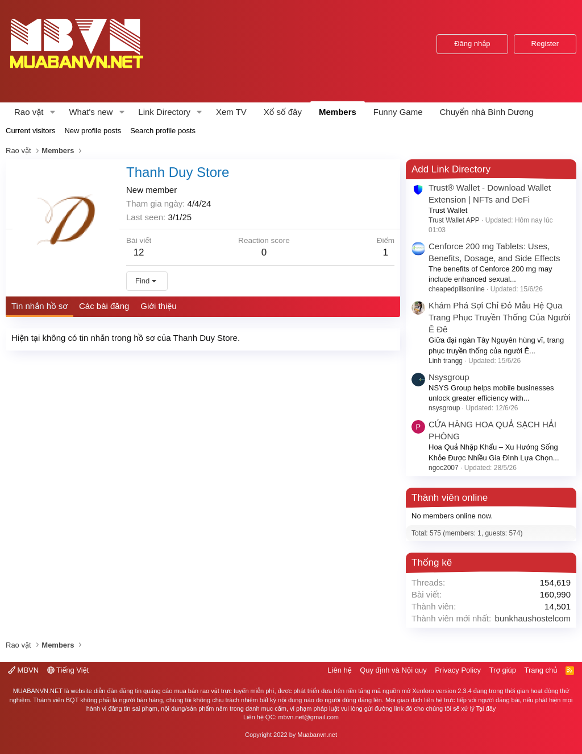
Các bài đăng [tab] (104, 306)
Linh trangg (446, 361)
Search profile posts (163, 130)
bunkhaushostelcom (533, 618)
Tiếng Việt (68, 670)
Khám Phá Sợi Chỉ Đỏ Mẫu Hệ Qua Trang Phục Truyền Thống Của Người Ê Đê (499, 317)
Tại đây (486, 708)
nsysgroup (444, 408)
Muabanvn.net (317, 734)
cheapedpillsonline (457, 289)
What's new (91, 112)
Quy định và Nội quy (393, 670)
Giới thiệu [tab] (158, 306)
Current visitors (30, 130)
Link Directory (164, 112)
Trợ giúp (502, 670)
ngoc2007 (444, 468)
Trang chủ (541, 670)
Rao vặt (29, 112)
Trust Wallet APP (454, 220)
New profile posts (92, 130)
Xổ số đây (283, 112)
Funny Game (398, 112)
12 (139, 252)
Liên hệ (339, 670)
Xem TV (231, 112)
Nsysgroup (449, 377)
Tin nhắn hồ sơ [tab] (39, 306)
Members (337, 112)
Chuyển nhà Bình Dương (487, 112)
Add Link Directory (450, 169)
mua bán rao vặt (196, 690)
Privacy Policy (458, 670)
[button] (52, 111)
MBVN (23, 670)
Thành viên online (449, 497)
